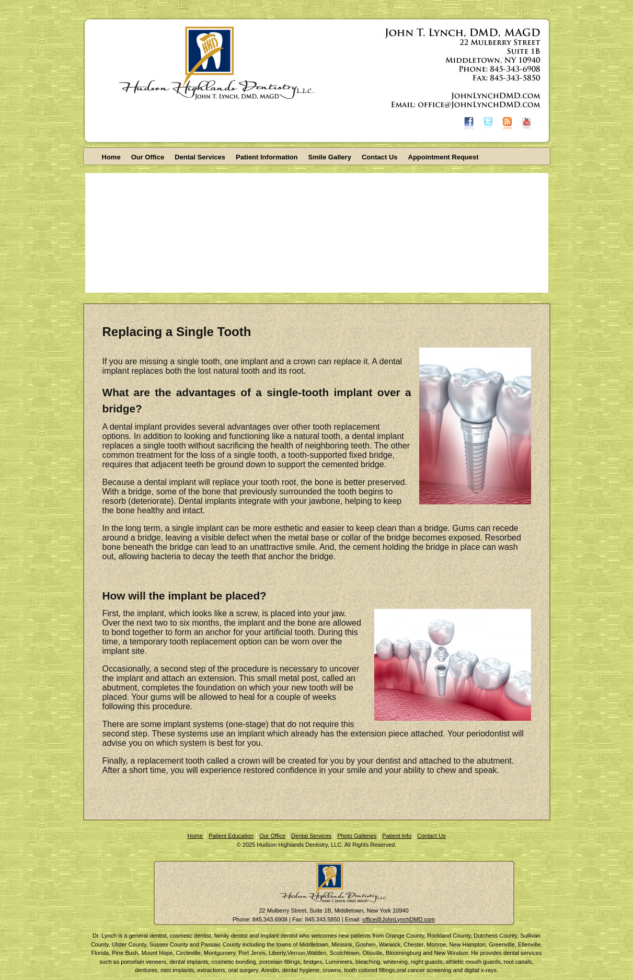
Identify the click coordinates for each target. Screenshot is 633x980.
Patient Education (231, 836)
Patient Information (266, 157)
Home (111, 157)
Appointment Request (443, 157)
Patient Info (396, 836)
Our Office (148, 157)
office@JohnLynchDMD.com (398, 919)
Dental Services (200, 157)
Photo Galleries (356, 836)
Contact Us (380, 157)
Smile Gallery (329, 157)
